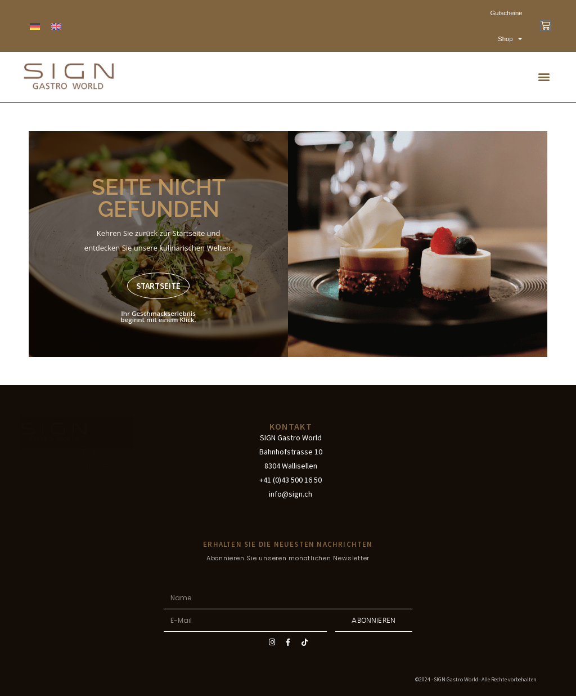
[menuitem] (35, 26)
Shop (511, 39)
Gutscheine (506, 13)
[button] (544, 77)
